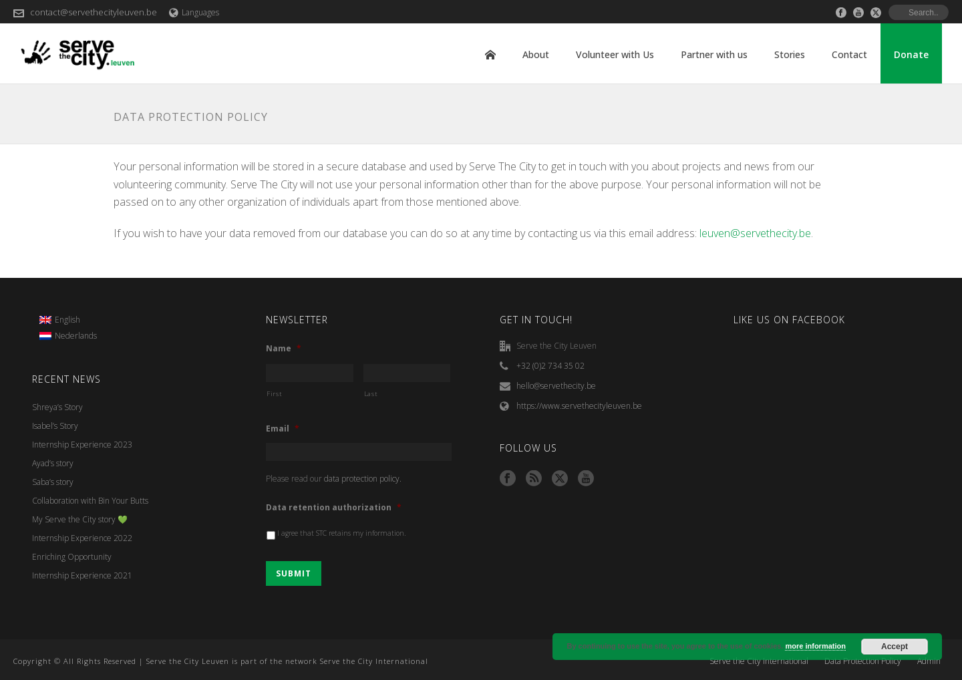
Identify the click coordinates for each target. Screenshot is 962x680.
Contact (849, 54)
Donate (911, 54)
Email (282, 428)
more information (815, 646)
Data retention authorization (334, 507)
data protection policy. (363, 478)
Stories (789, 54)
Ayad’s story (52, 463)
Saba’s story (52, 482)
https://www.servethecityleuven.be (579, 405)
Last (371, 393)
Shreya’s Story (57, 407)
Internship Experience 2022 (82, 538)
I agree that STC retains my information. (341, 533)
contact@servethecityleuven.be (93, 12)
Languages (194, 12)
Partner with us (714, 54)
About (535, 54)
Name (283, 348)
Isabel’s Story (55, 426)
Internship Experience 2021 (82, 575)
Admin (929, 661)
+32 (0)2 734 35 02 (550, 365)
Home (490, 54)
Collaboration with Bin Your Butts (90, 500)
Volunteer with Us (615, 54)
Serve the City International (758, 661)
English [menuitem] (67, 319)
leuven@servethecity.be (755, 233)
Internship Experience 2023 (82, 444)
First (274, 393)
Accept (894, 646)
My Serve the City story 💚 (80, 519)
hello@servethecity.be (556, 385)
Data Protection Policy (862, 661)
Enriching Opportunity (72, 556)
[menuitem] (68, 320)
